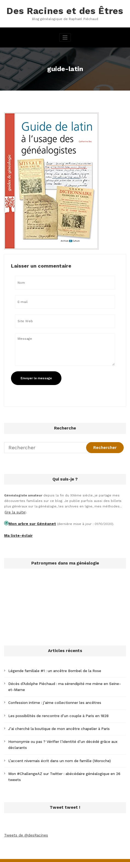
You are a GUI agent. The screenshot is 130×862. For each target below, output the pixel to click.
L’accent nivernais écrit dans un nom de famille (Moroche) (55, 752)
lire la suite (14, 511)
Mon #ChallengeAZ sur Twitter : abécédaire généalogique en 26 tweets (66, 764)
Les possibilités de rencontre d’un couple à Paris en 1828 (55, 710)
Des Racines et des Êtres (65, 10)
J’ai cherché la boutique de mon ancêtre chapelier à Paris (55, 722)
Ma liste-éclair (16, 533)
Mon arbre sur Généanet (29, 522)
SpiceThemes (65, 855)
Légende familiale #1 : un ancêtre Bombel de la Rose (51, 667)
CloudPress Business (102, 849)
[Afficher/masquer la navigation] (65, 36)
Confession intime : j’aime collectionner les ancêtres (51, 697)
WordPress (51, 849)
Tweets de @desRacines (24, 819)
